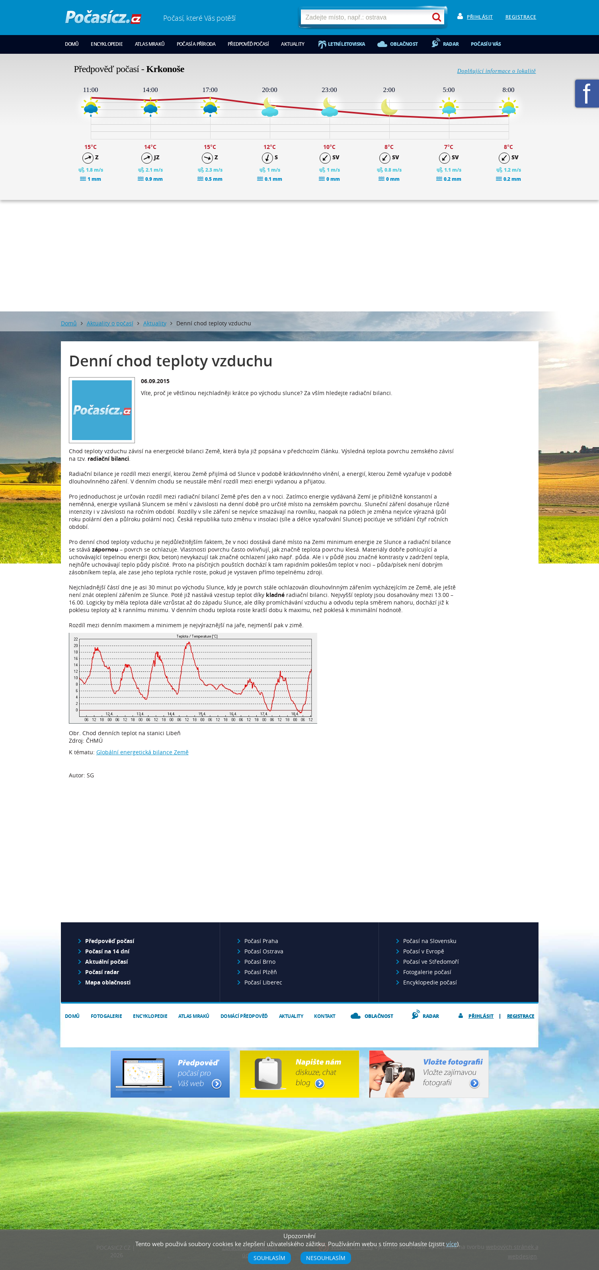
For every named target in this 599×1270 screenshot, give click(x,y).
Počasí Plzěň (260, 972)
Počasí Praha (261, 941)
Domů (72, 44)
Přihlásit (480, 17)
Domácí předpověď (244, 1016)
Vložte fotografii (429, 1074)
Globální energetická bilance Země (142, 752)
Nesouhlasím (325, 1258)
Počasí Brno (259, 961)
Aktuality (292, 44)
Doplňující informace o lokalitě (496, 71)
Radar (451, 44)
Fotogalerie (106, 1016)
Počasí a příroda (196, 44)
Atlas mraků (149, 44)
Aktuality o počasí (110, 323)
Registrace (521, 17)
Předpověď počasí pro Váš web (170, 1074)
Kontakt (325, 1016)
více (451, 1244)
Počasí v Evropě (423, 951)
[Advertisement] (300, 255)
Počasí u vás (486, 44)
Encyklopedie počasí (430, 982)
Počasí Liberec (263, 982)
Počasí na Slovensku (430, 941)
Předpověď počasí (248, 44)
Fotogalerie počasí (427, 972)
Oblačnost (404, 44)
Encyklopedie (106, 44)
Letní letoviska (346, 44)
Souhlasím (269, 1258)
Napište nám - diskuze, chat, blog (299, 1074)
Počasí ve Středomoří (431, 961)
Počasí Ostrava (263, 951)
